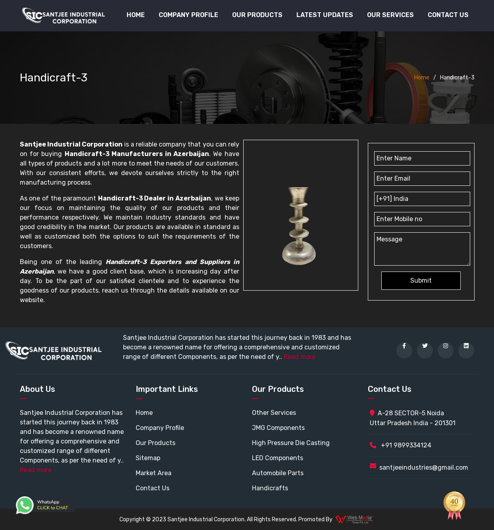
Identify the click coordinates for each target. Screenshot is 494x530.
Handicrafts (270, 488)
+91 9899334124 (400, 445)
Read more (299, 356)
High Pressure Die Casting (291, 443)
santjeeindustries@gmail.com (423, 467)
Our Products (155, 443)
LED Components (277, 458)
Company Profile (188, 15)
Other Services (274, 412)
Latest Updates (324, 15)
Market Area (153, 473)
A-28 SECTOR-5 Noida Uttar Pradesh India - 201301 (413, 418)
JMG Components (278, 428)
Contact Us (448, 15)
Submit (421, 280)
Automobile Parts (278, 473)
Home (136, 15)
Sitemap (148, 458)
